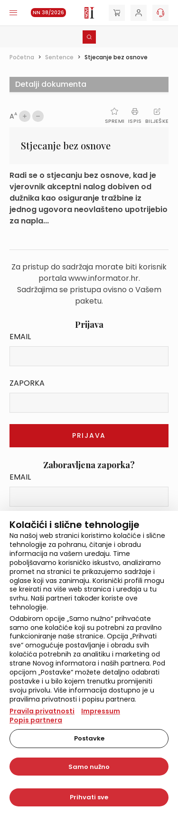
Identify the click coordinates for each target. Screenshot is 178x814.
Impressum (100, 711)
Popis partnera (35, 720)
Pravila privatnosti (42, 711)
